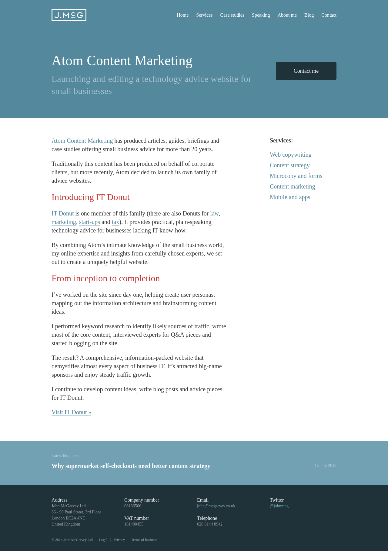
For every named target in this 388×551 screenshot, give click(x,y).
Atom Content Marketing (82, 140)
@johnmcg (279, 506)
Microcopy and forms (296, 175)
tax (115, 222)
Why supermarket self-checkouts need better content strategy (131, 466)
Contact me (306, 71)
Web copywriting (291, 154)
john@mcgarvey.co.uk (216, 506)
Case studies (232, 15)
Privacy (119, 540)
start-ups (89, 222)
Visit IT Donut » (71, 412)
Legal (103, 540)
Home (183, 15)
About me (287, 15)
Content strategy (290, 165)
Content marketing (292, 186)
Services (204, 15)
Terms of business (144, 540)
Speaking (261, 15)
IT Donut (63, 213)
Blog (309, 15)
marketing (64, 222)
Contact (328, 15)
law (214, 213)
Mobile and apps (290, 197)
